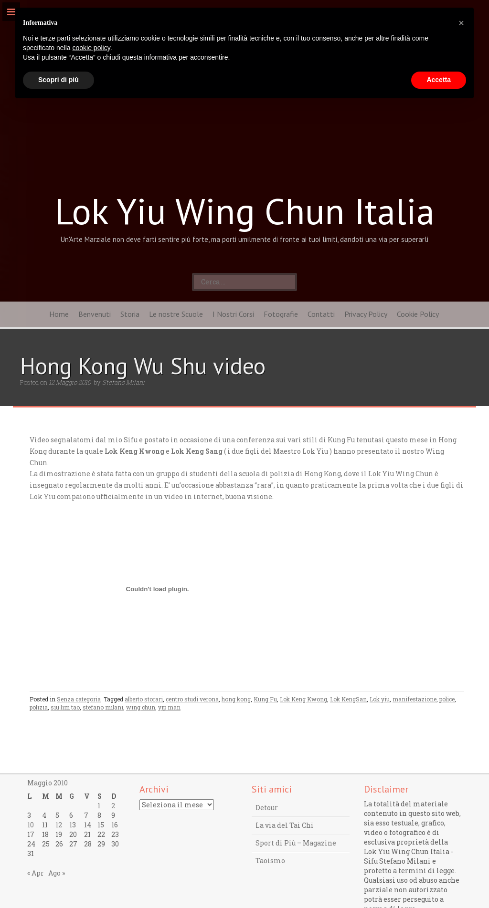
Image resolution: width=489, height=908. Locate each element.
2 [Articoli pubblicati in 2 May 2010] (113, 805)
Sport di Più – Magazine (295, 842)
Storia (129, 314)
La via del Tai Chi (284, 825)
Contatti (321, 314)
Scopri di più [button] (58, 79)
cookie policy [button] (91, 48)
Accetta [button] (438, 79)
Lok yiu (380, 699)
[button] (461, 23)
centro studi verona (192, 699)
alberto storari (144, 699)
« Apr (35, 872)
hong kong (236, 699)
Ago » (56, 872)
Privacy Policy (365, 314)
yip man (169, 707)
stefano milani (103, 707)
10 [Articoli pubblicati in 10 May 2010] (30, 824)
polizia (39, 707)
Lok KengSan (348, 699)
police (447, 699)
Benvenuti (94, 314)
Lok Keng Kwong (303, 699)
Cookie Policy (418, 314)
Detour (266, 807)
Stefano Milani (123, 382)
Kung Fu (265, 699)
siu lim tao (65, 707)
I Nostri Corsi (233, 314)
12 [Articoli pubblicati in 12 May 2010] (58, 824)
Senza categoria (79, 699)
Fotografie (281, 314)
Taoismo (270, 860)
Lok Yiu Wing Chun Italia (245, 211)
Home (59, 314)
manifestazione (414, 699)
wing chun (140, 707)
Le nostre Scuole (176, 314)
